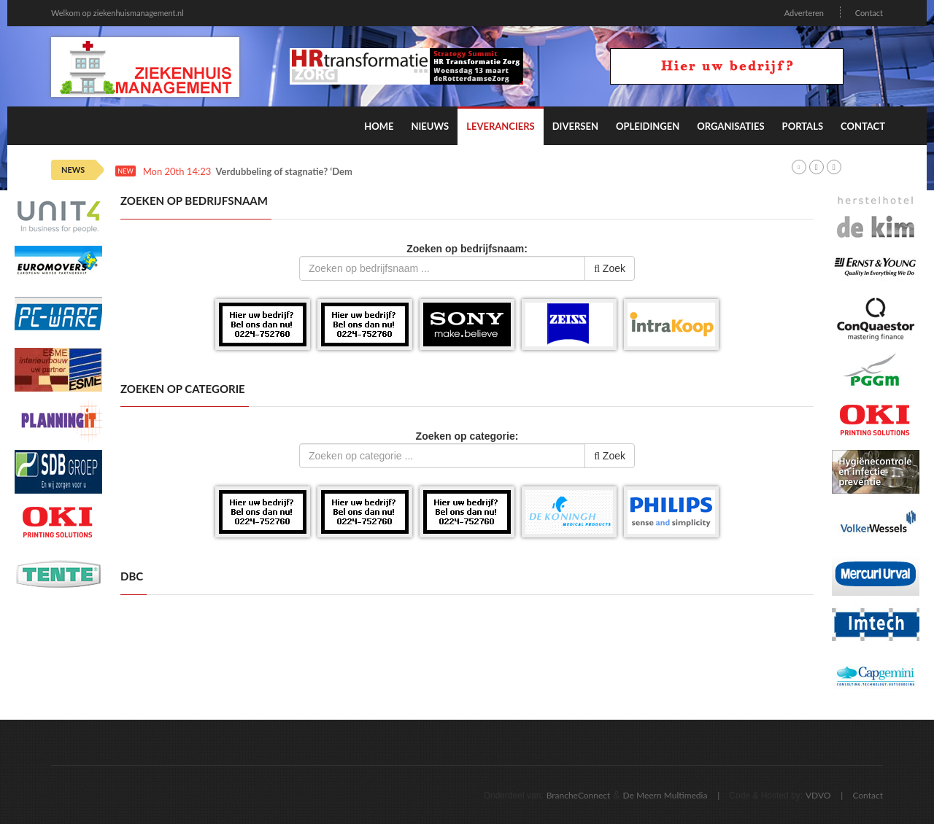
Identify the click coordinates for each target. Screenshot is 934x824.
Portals (802, 126)
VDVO (818, 795)
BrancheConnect (579, 795)
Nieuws (430, 126)
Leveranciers (500, 126)
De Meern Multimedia (665, 795)
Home (378, 126)
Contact (869, 13)
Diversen (575, 126)
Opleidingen (647, 126)
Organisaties (730, 126)
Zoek (609, 268)
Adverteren (804, 13)
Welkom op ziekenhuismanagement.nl (117, 13)
